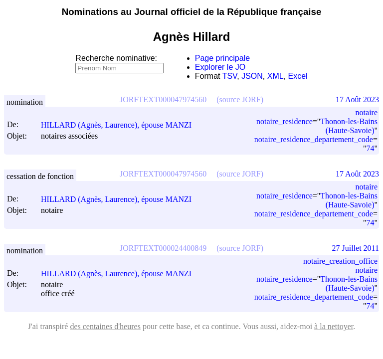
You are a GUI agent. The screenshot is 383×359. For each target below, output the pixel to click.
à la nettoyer (333, 326)
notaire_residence (284, 121)
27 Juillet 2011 (355, 248)
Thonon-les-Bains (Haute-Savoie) (349, 126)
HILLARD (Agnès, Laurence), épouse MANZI (120, 125)
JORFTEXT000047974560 (163, 99)
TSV (229, 76)
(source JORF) (239, 99)
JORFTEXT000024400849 (163, 248)
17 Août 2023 (357, 99)
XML (275, 76)
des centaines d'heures (105, 326)
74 (370, 148)
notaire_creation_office (340, 261)
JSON (252, 76)
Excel (298, 76)
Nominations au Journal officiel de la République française (192, 11)
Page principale (222, 58)
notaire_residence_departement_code (313, 139)
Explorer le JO (220, 67)
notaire (367, 112)
